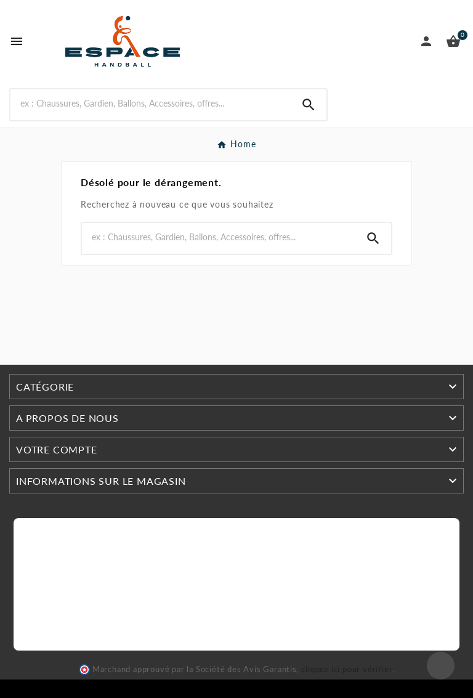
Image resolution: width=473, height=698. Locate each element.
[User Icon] (426, 41)
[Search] (150, 103)
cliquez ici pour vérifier (346, 669)
